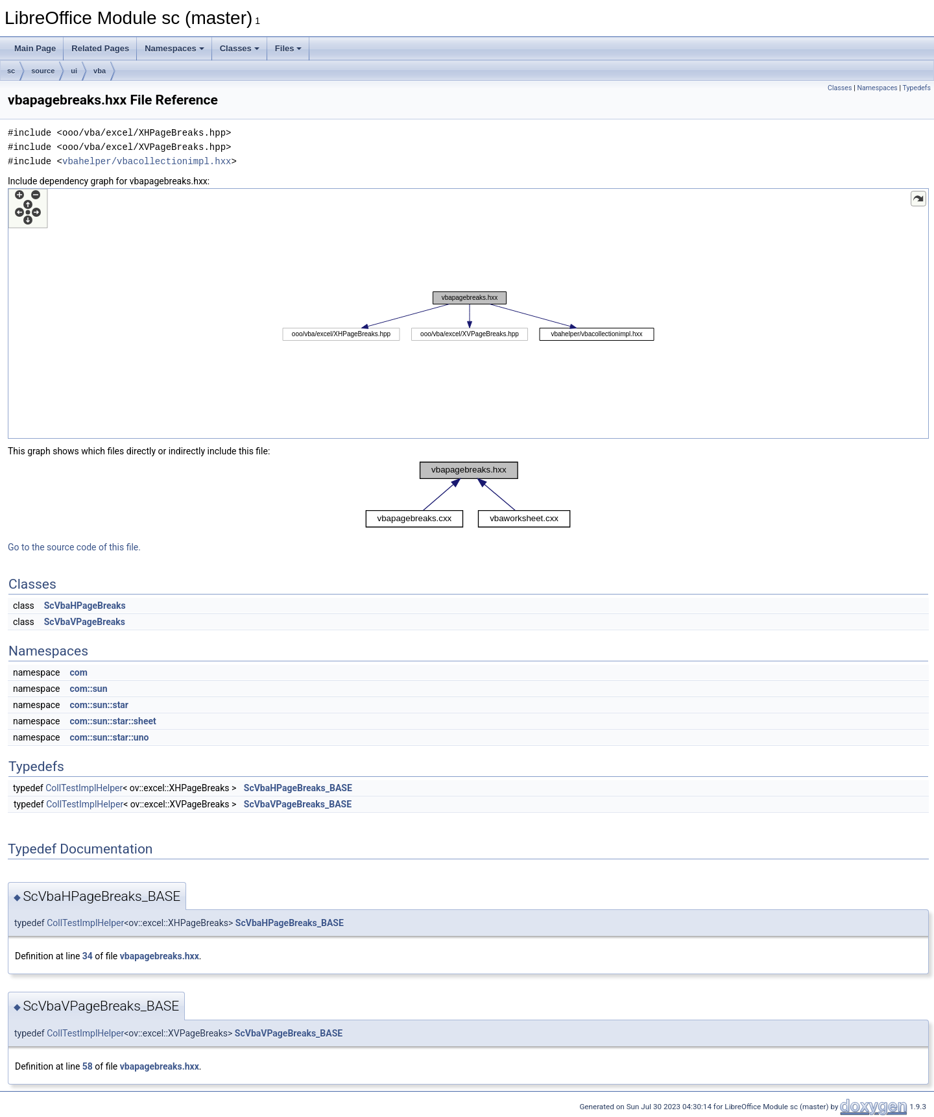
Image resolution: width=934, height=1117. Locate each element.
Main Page (35, 48)
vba (99, 71)
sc (11, 71)
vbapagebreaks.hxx (159, 956)
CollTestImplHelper (84, 788)
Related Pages (100, 48)
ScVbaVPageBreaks (84, 622)
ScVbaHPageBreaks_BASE (298, 788)
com (78, 672)
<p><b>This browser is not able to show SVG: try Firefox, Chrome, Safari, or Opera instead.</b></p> (468, 313)
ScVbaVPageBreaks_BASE (298, 804)
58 (87, 1066)
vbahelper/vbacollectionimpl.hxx (146, 161)
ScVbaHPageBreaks (85, 605)
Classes (239, 48)
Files (288, 48)
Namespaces (174, 48)
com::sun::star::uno (109, 737)
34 (87, 956)
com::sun (88, 688)
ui (74, 71)
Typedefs (916, 88)
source (42, 71)
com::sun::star (98, 705)
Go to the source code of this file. (74, 547)
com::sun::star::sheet (112, 721)
